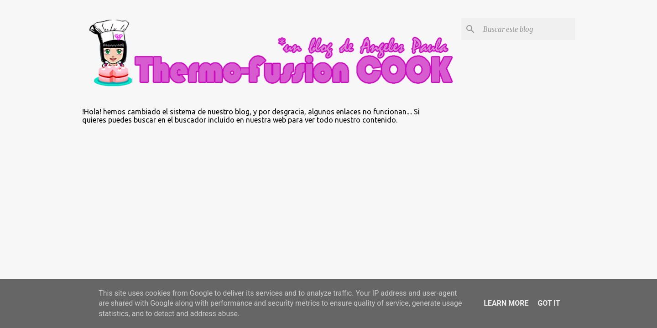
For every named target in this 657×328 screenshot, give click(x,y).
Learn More (506, 303)
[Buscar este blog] (527, 29)
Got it (548, 303)
